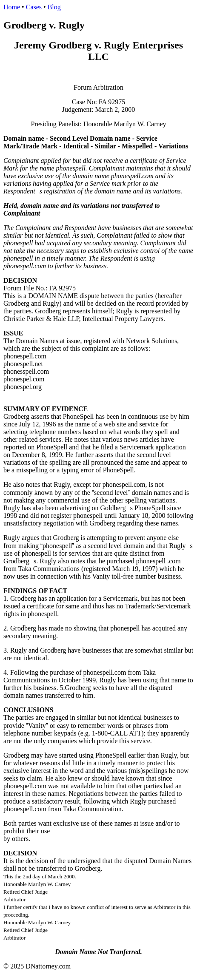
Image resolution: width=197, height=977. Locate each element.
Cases (34, 7)
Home (11, 7)
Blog (54, 7)
